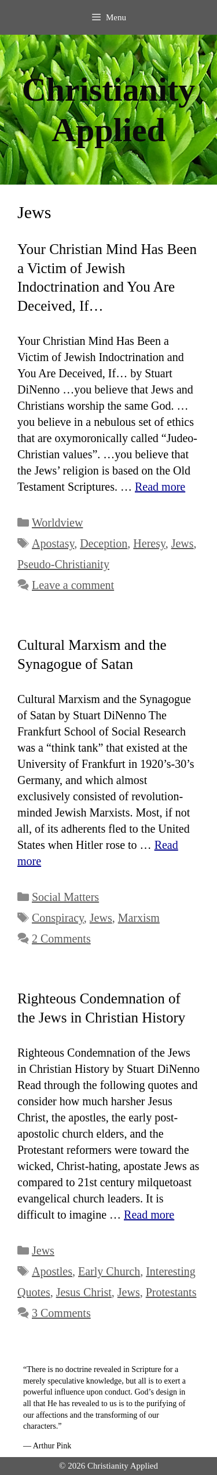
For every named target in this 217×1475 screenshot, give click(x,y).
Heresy (149, 543)
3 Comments (61, 1313)
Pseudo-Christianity (63, 564)
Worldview (57, 522)
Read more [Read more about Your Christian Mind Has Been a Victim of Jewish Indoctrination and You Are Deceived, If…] (160, 486)
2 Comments (61, 938)
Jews (182, 543)
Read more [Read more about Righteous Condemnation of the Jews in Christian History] (149, 1214)
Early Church (109, 1271)
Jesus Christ (84, 1292)
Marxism (139, 917)
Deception (103, 543)
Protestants (171, 1292)
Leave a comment (73, 585)
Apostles (52, 1271)
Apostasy (53, 543)
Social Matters (65, 897)
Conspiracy (58, 917)
